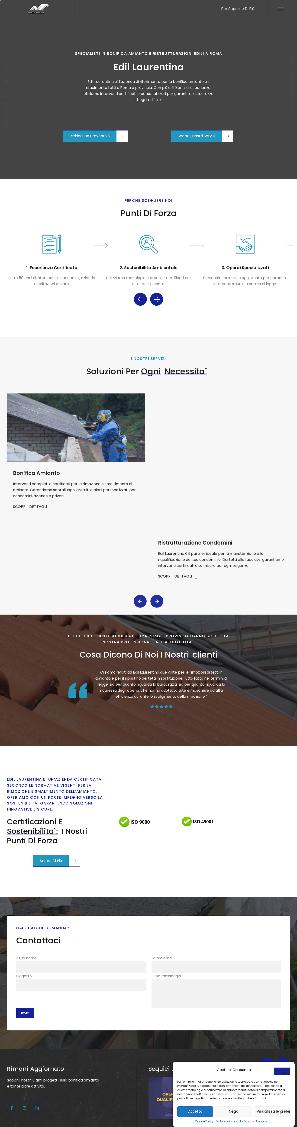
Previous (140, 299)
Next (156, 299)
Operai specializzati (247, 268)
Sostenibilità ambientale (151, 268)
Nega (234, 1111)
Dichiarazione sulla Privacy (235, 1121)
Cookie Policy (204, 1121)
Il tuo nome (81, 1114)
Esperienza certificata (53, 268)
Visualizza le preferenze (273, 1111)
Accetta (195, 1111)
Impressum (264, 1121)
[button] (282, 1071)
